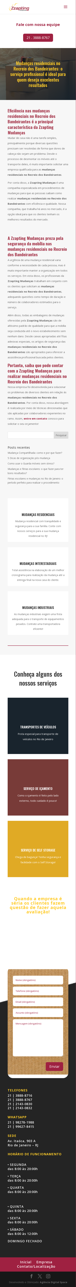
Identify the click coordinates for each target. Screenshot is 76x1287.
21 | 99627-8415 (21, 1126)
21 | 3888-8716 (20, 1095)
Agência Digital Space (53, 1282)
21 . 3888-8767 (38, 37)
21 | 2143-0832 (20, 1108)
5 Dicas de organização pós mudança (29, 458)
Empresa (44, 1262)
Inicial (25, 1262)
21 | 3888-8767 (20, 1100)
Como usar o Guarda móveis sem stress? (31, 463)
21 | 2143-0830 (20, 1104)
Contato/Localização (36, 1266)
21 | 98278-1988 (21, 1122)
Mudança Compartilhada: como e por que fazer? (35, 452)
